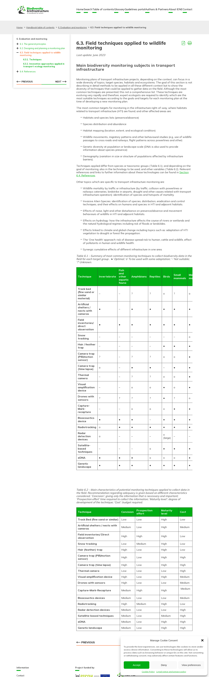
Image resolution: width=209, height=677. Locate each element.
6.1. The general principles (33, 44)
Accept (136, 665)
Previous (25, 81)
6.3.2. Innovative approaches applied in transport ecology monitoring (43, 65)
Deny (164, 665)
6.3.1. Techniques (32, 59)
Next (60, 81)
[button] (202, 640)
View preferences (191, 665)
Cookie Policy (148, 671)
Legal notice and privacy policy (171, 671)
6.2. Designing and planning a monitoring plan (42, 48)
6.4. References (28, 71)
